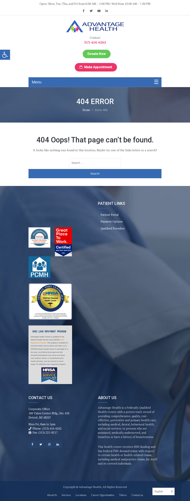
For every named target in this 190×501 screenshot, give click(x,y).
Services (66, 495)
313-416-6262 (95, 42)
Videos (123, 495)
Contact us (137, 495)
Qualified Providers (113, 228)
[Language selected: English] (163, 491)
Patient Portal (110, 215)
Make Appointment (96, 67)
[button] (5, 55)
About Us (52, 495)
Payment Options (112, 221)
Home (86, 110)
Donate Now (96, 54)
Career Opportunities (102, 495)
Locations (81, 495)
